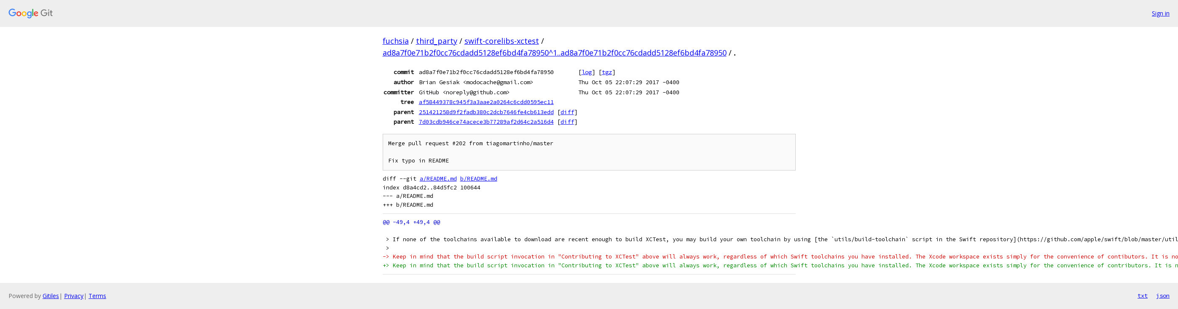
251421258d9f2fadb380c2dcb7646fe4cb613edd (486, 112)
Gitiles (51, 296)
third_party (436, 41)
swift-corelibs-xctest (501, 41)
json (1163, 295)
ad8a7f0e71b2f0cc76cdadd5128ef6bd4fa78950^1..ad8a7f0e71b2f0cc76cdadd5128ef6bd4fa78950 (555, 53)
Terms (97, 296)
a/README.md (438, 178)
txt (1143, 295)
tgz (607, 72)
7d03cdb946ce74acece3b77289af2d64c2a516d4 (486, 121)
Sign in (1161, 13)
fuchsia (396, 41)
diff (567, 112)
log (587, 72)
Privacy (73, 296)
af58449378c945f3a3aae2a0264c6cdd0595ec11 (486, 102)
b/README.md (478, 178)
